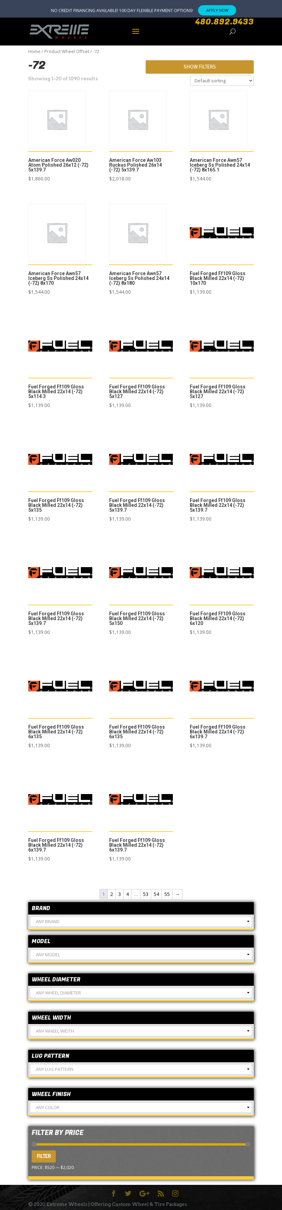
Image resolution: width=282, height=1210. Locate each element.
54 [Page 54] (156, 894)
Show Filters (200, 67)
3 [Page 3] (119, 894)
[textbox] (141, 924)
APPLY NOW (217, 10)
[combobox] (141, 921)
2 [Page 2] (111, 894)
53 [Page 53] (145, 894)
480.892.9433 (224, 22)
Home (34, 51)
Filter (44, 1156)
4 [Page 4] (127, 894)
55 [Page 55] (167, 894)
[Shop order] (222, 80)
